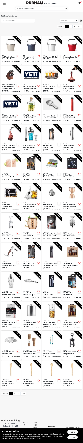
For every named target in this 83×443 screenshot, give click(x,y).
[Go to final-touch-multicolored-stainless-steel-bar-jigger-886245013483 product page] (31, 168)
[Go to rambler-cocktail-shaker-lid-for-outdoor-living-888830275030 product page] (52, 198)
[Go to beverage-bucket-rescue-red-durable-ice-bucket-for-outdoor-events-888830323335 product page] (72, 50)
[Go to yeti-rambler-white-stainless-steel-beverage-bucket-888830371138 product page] (52, 50)
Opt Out (72, 437)
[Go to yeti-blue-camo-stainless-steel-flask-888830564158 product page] (31, 80)
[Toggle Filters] (81, 21)
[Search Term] (41, 8)
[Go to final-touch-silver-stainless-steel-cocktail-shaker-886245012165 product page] (72, 139)
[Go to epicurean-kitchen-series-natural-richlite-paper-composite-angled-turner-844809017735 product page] (72, 374)
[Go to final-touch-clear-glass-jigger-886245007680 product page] (52, 316)
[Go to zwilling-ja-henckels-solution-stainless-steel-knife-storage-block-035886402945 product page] (11, 80)
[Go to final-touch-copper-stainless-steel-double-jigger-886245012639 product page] (72, 198)
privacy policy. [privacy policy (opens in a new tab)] (49, 436)
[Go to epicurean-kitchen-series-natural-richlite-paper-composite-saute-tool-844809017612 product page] (11, 374)
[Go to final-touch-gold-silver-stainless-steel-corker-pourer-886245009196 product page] (31, 345)
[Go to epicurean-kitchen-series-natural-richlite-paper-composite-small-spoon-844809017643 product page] (31, 374)
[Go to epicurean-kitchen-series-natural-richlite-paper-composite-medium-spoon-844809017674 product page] (52, 374)
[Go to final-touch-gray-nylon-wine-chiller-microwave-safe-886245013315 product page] (31, 257)
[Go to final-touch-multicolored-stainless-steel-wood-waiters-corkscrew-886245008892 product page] (11, 257)
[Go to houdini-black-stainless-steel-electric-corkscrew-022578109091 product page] (52, 257)
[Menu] (4, 4)
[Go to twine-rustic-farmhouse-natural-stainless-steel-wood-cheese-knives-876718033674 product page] (72, 257)
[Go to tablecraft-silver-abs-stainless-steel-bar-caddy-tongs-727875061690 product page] (52, 168)
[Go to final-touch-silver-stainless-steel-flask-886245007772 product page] (31, 316)
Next (79, 26)
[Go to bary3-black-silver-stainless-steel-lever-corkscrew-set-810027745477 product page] (11, 198)
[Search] (66, 8)
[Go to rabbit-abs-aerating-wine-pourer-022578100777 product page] (11, 316)
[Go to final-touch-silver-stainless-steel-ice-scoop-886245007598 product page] (31, 286)
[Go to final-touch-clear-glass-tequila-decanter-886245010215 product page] (31, 109)
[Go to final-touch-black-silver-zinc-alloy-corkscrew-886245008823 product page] (11, 227)
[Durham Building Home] (34, 3)
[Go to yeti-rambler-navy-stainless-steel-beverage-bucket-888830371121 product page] (31, 50)
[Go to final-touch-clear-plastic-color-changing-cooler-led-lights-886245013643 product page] (72, 286)
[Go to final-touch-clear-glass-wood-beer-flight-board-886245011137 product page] (52, 80)
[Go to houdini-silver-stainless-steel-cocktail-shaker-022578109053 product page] (52, 286)
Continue (72, 432)
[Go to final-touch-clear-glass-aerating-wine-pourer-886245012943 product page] (52, 227)
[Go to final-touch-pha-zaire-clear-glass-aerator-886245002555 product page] (72, 80)
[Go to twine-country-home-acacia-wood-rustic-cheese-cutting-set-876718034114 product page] (72, 316)
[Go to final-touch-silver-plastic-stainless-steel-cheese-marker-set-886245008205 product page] (11, 345)
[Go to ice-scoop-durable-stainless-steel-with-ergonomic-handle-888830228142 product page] (52, 109)
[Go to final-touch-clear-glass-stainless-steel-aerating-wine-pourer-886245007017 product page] (11, 139)
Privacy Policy (52, 426)
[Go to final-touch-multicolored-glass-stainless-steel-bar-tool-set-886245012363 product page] (31, 139)
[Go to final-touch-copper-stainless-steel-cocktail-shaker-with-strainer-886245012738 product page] (52, 139)
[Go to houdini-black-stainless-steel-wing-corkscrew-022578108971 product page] (72, 345)
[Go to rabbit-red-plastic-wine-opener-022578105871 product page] (72, 109)
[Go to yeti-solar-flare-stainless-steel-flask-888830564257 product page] (11, 109)
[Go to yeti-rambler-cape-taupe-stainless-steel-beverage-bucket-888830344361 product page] (11, 50)
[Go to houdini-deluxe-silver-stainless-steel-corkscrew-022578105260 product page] (72, 168)
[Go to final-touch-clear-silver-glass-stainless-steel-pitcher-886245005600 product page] (31, 198)
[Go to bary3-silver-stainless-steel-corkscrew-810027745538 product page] (72, 227)
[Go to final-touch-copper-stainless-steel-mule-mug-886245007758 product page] (31, 227)
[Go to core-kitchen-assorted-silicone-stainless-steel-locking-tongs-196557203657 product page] (52, 345)
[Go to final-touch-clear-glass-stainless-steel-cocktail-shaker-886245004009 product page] (11, 286)
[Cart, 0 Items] (79, 3)
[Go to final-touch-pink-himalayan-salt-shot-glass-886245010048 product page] (11, 168)
